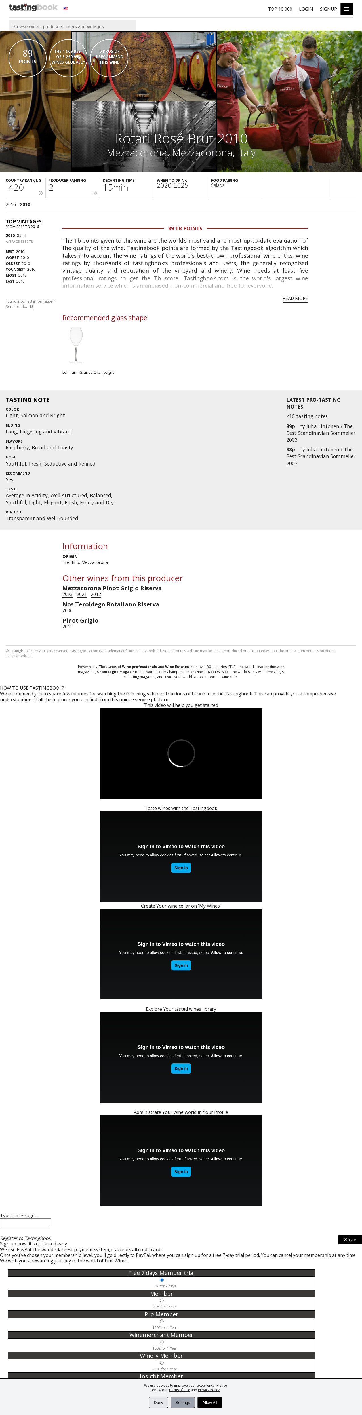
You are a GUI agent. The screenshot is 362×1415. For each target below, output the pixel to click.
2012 (96, 594)
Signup (328, 9)
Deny (158, 1402)
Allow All (210, 1402)
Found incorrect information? (31, 304)
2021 (82, 594)
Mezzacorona (136, 152)
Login (306, 9)
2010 (25, 204)
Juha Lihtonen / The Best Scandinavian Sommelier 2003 (320, 433)
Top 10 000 (280, 9)
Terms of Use (179, 1389)
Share (350, 1241)
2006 (67, 610)
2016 (11, 204)
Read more (295, 298)
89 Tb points (185, 228)
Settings (183, 1402)
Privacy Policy (209, 1389)
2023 (67, 594)
